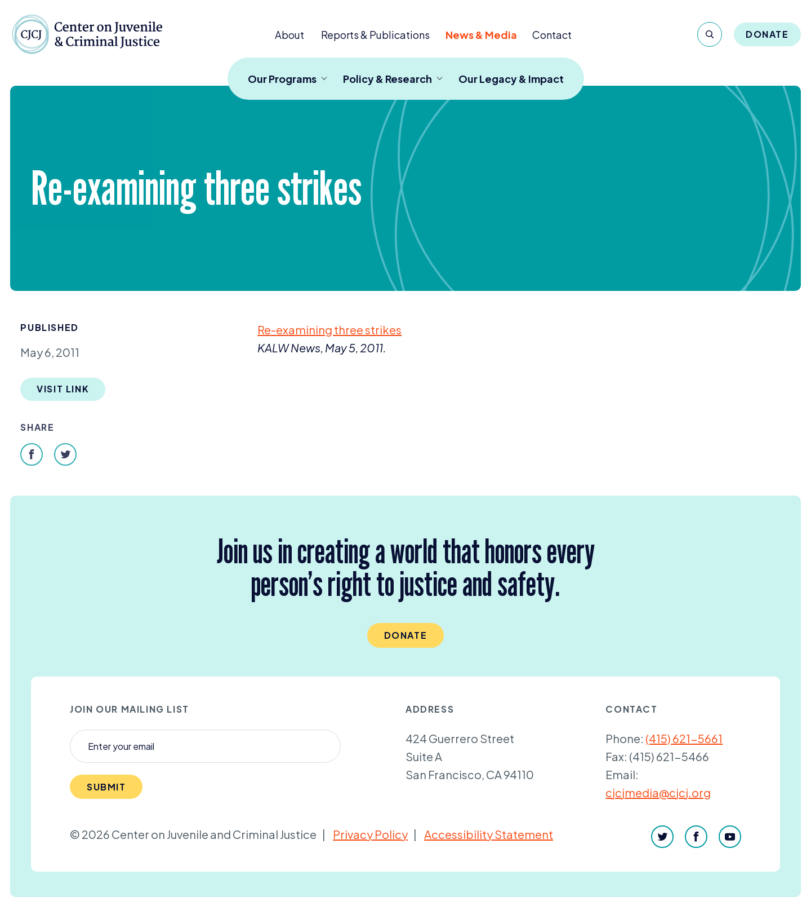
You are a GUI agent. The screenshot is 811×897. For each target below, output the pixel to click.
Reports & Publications (375, 34)
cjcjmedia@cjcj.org (658, 792)
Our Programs (287, 78)
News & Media (481, 34)
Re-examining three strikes (329, 329)
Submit (106, 787)
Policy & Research (393, 78)
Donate (767, 34)
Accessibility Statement (488, 834)
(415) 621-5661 (684, 738)
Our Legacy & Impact (511, 78)
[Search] (709, 34)
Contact (552, 34)
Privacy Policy (370, 834)
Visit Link (63, 389)
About (289, 34)
